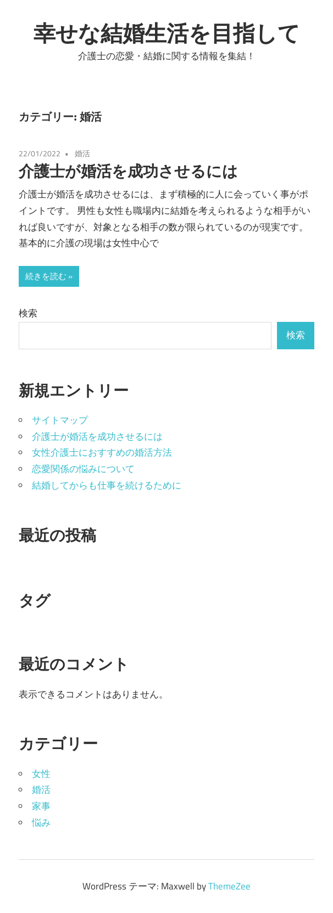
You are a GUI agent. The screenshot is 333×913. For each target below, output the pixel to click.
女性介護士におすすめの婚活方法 (102, 452)
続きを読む (45, 276)
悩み (41, 822)
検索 (28, 313)
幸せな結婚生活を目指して (167, 33)
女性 (41, 774)
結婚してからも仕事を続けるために (106, 485)
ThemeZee (229, 886)
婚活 (82, 153)
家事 (41, 806)
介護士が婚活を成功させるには (128, 170)
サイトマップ (60, 420)
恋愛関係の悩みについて (83, 469)
